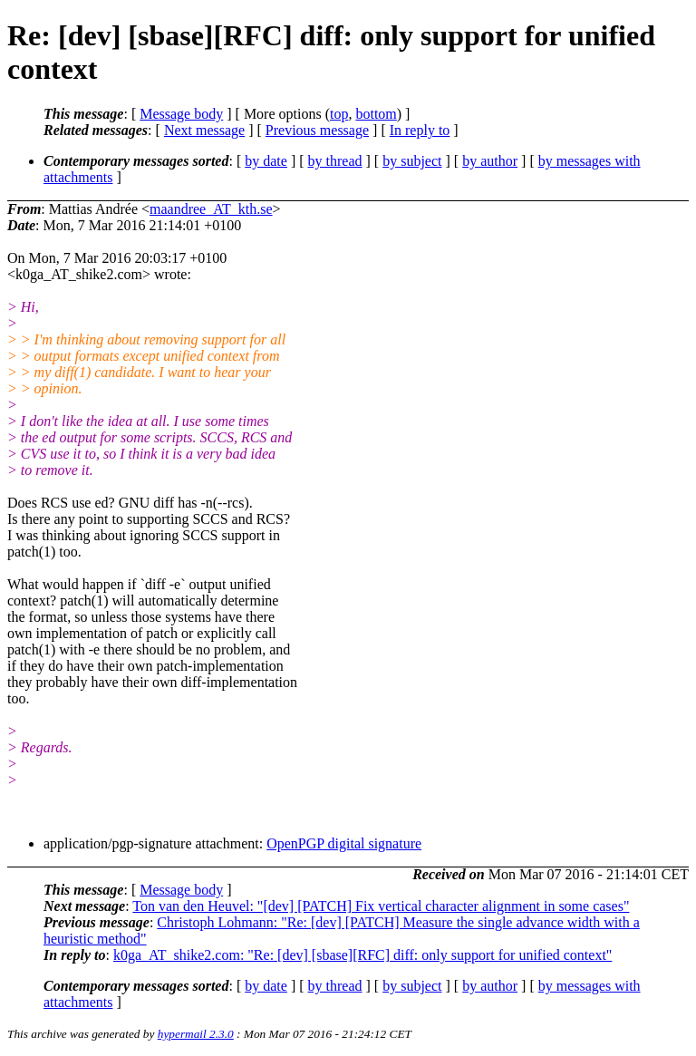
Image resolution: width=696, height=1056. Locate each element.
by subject (411, 161)
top (339, 113)
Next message (204, 130)
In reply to (420, 130)
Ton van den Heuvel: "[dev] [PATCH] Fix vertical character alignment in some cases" (380, 906)
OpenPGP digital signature (343, 843)
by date (266, 161)
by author (489, 161)
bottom (375, 113)
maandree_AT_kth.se (211, 209)
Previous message (317, 130)
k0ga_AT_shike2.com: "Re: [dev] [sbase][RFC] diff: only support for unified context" (362, 955)
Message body (181, 113)
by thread (335, 161)
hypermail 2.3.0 (196, 1034)
